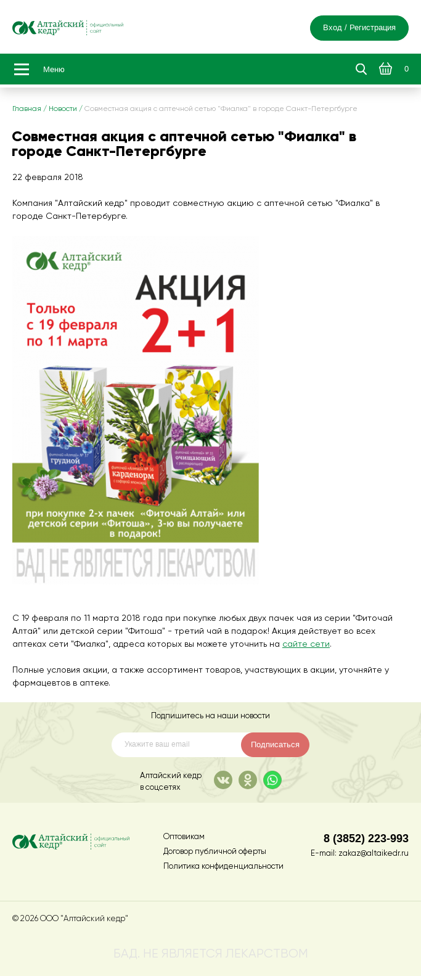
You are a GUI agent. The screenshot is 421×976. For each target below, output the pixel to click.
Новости (63, 109)
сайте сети (306, 644)
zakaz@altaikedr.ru (373, 854)
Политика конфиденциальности (223, 867)
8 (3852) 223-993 (366, 838)
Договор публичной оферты (214, 852)
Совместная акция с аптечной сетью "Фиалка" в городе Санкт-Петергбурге (221, 109)
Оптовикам (184, 837)
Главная (26, 109)
